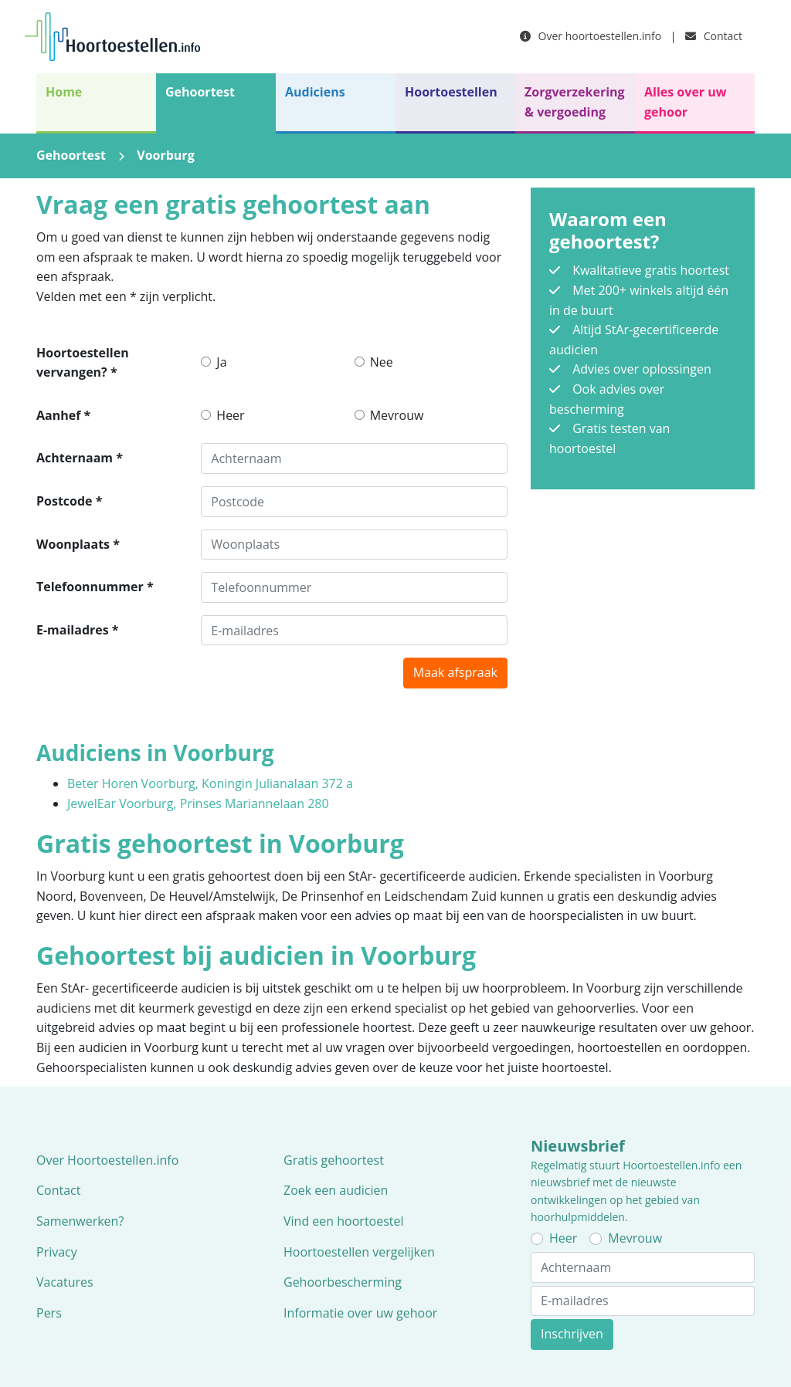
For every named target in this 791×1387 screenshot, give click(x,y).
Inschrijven (572, 1333)
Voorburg (165, 155)
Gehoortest (200, 91)
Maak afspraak (455, 672)
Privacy (56, 1251)
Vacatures (64, 1282)
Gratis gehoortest (333, 1160)
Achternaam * (79, 457)
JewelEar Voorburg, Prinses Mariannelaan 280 (198, 803)
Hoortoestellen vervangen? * (82, 362)
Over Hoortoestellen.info (107, 1160)
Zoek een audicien (335, 1190)
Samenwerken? (80, 1221)
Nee (381, 362)
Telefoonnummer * (95, 586)
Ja (221, 362)
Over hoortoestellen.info (590, 36)
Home (64, 91)
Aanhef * (63, 415)
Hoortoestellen (451, 91)
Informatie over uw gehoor (360, 1312)
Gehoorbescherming (342, 1282)
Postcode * (69, 500)
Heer (230, 415)
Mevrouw (397, 415)
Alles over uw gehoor (685, 101)
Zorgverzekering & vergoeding (575, 101)
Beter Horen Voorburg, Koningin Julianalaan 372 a (210, 783)
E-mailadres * (77, 629)
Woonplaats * (78, 544)
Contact (713, 36)
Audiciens (315, 91)
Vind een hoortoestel (343, 1221)
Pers (49, 1312)
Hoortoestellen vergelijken (359, 1251)
